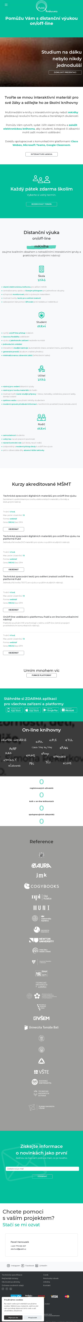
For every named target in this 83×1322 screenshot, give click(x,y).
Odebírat (42, 1176)
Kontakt (47, 1285)
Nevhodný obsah (51, 1278)
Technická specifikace (12, 1275)
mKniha (46, 1282)
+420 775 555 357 (18, 1246)
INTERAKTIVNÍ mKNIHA (41, 154)
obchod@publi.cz (18, 1249)
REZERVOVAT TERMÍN (42, 204)
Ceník (45, 1275)
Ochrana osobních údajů (13, 1285)
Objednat (13, 529)
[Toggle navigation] (6, 5)
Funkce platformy (41, 675)
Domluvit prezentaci (65, 72)
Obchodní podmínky (11, 1282)
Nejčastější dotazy (10, 1278)
